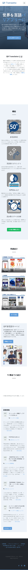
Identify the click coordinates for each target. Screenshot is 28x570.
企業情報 (4, 543)
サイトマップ (21, 545)
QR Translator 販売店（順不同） (13, 547)
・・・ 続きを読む (7, 430)
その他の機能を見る (14, 229)
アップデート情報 (14, 418)
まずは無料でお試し (14, 37)
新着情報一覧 (7, 528)
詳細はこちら (8, 341)
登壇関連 (12, 463)
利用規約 (23, 543)
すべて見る (14, 314)
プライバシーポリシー (13, 543)
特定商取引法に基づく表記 (9, 545)
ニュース (17, 439)
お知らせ (12, 439)
